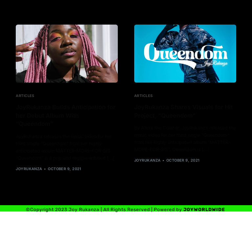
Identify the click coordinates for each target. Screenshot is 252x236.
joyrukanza (29, 169)
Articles (25, 96)
